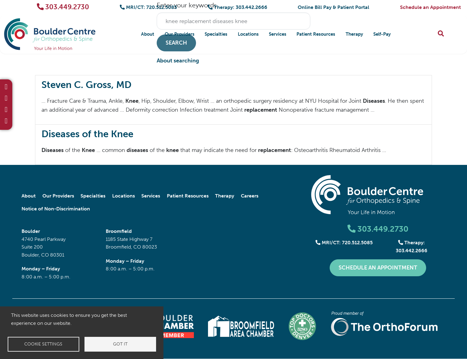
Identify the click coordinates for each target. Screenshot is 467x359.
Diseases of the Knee (87, 134)
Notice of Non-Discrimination (56, 209)
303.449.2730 (63, 7)
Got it (120, 344)
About (147, 34)
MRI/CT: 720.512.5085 (148, 7)
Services (277, 34)
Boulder (31, 231)
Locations (248, 34)
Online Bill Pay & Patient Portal (333, 7)
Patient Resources (315, 34)
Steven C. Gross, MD (86, 84)
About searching (178, 60)
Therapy (354, 34)
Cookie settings (43, 344)
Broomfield (119, 231)
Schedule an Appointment (430, 7)
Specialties (216, 34)
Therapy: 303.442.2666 (237, 7)
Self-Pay (382, 34)
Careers (249, 196)
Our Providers (179, 34)
